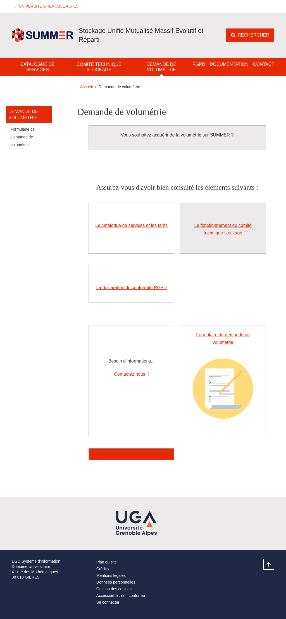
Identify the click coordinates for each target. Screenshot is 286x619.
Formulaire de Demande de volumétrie (23, 137)
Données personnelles (115, 582)
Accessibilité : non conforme (120, 595)
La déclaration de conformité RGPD (131, 287)
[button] (48, 6)
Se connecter (108, 602)
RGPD (198, 64)
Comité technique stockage (99, 67)
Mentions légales (111, 575)
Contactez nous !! (131, 374)
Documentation (229, 64)
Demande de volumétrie (161, 67)
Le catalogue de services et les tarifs (131, 225)
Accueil (86, 87)
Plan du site (106, 562)
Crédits (102, 569)
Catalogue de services (37, 67)
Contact (263, 64)
